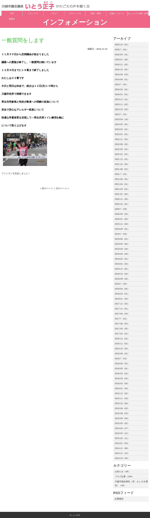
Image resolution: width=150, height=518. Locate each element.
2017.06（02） (122, 323)
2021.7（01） (121, 174)
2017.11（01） (122, 308)
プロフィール (75, 13)
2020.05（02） (122, 214)
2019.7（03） (121, 234)
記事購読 (119, 498)
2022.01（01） (122, 154)
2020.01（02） (122, 219)
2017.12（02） (122, 303)
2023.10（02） (122, 109)
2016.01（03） (122, 388)
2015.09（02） (122, 408)
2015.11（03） (122, 398)
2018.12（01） (122, 269)
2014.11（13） (122, 453)
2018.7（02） (121, 283)
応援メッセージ (117, 13)
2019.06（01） (122, 239)
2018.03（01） (122, 293)
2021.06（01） (122, 179)
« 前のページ (46, 188)
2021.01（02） (122, 194)
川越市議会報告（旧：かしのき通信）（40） (131, 483)
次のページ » (62, 188)
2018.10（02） (122, 273)
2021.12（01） (122, 159)
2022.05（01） (122, 149)
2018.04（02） (122, 288)
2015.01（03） (122, 443)
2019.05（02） (122, 244)
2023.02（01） (122, 129)
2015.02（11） (122, 438)
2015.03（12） (122, 433)
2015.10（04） (122, 403)
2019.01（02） (122, 264)
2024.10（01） (122, 69)
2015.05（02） (122, 423)
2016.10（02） (122, 348)
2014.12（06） (122, 448)
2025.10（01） (122, 44)
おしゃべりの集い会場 (138, 13)
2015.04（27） (122, 428)
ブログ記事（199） (124, 476)
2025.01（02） (122, 59)
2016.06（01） (122, 363)
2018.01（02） (122, 298)
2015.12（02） (122, 393)
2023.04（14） (122, 119)
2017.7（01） (121, 318)
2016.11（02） (122, 343)
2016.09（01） (122, 353)
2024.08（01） (122, 79)
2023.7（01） (121, 114)
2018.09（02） (122, 278)
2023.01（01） (122, 134)
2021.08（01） (122, 169)
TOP (12, 13)
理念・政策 (96, 13)
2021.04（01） (122, 184)
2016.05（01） (122, 368)
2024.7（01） (121, 84)
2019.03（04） (122, 254)
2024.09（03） (122, 74)
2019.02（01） (122, 259)
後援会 (12, 19)
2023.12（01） (122, 99)
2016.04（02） (122, 373)
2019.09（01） (122, 229)
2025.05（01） (122, 54)
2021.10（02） (122, 164)
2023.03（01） (122, 124)
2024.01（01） (122, 94)
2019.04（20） (122, 249)
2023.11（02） (122, 104)
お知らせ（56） (122, 471)
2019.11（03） (122, 224)
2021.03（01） (122, 189)
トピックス (33, 13)
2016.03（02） (122, 378)
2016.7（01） (121, 358)
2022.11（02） (122, 139)
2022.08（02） (122, 144)
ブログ (54, 13)
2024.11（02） (122, 64)
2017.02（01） (122, 333)
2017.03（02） (122, 328)
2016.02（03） (122, 383)
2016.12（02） (122, 338)
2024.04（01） (122, 89)
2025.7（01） (121, 49)
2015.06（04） (122, 418)
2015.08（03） (122, 413)
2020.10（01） (122, 204)
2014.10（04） (122, 458)
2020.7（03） (121, 209)
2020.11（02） (122, 199)
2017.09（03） (122, 313)
